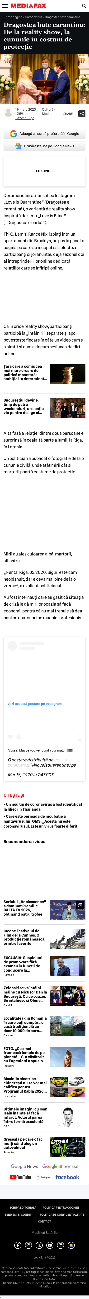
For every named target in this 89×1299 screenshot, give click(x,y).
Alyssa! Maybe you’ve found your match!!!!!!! (40, 750)
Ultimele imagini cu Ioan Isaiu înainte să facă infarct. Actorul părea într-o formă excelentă (25, 1115)
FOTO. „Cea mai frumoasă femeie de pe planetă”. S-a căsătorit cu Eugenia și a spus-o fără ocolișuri (24, 1055)
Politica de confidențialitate (62, 1214)
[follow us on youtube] (20, 1177)
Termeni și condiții (19, 1214)
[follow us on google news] (24, 1167)
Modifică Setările (45, 1233)
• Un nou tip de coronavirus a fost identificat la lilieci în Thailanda (43, 807)
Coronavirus (33, 17)
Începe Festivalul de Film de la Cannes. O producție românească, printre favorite (24, 937)
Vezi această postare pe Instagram (35, 704)
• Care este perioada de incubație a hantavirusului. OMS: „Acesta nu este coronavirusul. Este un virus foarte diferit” (42, 821)
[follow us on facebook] (67, 1177)
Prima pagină (13, 17)
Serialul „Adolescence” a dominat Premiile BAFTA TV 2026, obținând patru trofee (25, 908)
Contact (44, 1221)
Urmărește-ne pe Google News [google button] (44, 146)
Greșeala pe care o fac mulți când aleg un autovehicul (23, 1143)
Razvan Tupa (24, 118)
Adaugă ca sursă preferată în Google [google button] (44, 133)
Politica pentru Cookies (61, 1207)
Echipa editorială (22, 1207)
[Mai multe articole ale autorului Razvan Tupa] (8, 112)
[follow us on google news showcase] (60, 1167)
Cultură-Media (48, 112)
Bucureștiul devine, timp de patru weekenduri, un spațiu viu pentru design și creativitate (24, 406)
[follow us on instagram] (43, 1177)
